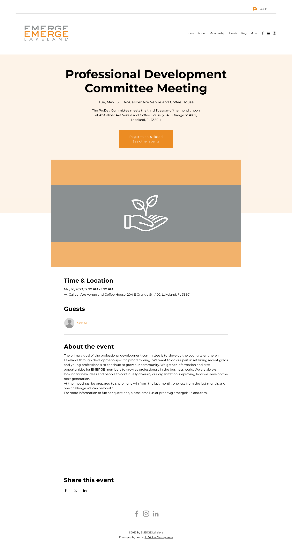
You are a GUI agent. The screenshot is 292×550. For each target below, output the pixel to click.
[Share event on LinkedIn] (85, 490)
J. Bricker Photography (159, 537)
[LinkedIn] (269, 33)
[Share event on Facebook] (66, 490)
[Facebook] (263, 33)
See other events (146, 141)
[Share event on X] (75, 490)
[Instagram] (274, 33)
